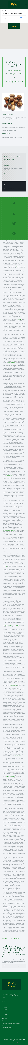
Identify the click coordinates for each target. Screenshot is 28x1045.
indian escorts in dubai (11, 776)
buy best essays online (8, 475)
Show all (23, 940)
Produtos (6, 1009)
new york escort (18, 755)
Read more (22, 966)
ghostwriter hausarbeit (19, 512)
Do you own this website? (9, 18)
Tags (11, 938)
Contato (6, 1014)
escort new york (11, 362)
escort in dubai (18, 454)
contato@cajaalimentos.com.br (12, 1028)
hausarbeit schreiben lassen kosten (10, 625)
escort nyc (5, 566)
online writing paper (21, 826)
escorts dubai (8, 907)
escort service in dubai (12, 685)
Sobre (5, 1007)
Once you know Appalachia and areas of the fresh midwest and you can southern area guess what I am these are (13, 951)
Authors (17, 938)
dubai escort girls (14, 266)
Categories (5, 938)
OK (21, 17)
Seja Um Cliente (7, 1012)
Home (5, 1004)
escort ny (20, 319)
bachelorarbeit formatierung (9, 530)
